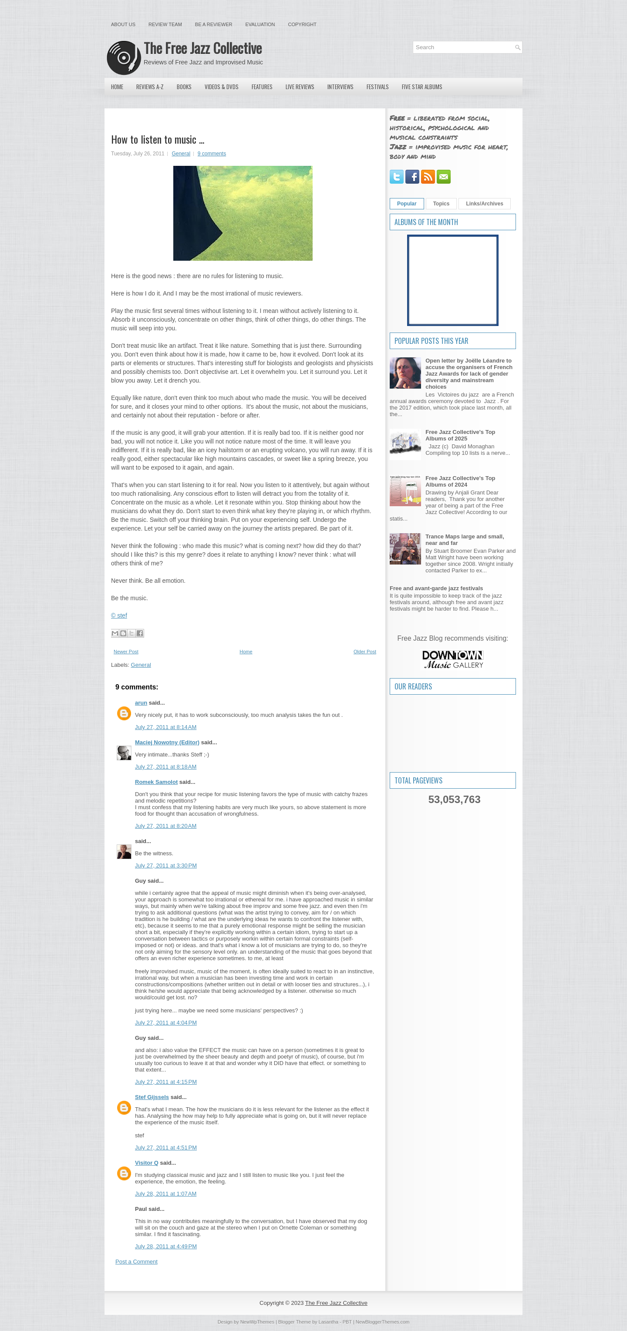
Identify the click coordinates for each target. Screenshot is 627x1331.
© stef (119, 615)
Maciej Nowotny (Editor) (167, 742)
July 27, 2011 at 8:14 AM (165, 727)
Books (184, 86)
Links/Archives (484, 204)
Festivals (378, 86)
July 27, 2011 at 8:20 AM (165, 826)
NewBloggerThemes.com (383, 1321)
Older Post (365, 651)
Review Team (165, 24)
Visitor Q (146, 1163)
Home (117, 86)
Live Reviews (300, 86)
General (181, 154)
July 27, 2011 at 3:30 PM (166, 865)
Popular (407, 204)
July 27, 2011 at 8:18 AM (165, 766)
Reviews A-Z (150, 86)
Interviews (340, 86)
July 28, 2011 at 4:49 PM (166, 1246)
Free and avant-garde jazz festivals (436, 588)
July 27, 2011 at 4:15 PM (166, 1082)
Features (262, 86)
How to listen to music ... (157, 138)
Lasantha (328, 1321)
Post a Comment (136, 1261)
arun (141, 702)
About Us (123, 24)
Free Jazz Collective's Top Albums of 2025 (460, 435)
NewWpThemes (257, 1321)
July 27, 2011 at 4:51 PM (166, 1147)
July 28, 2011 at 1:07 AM (165, 1193)
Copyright (302, 24)
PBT (347, 1321)
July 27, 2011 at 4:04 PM (166, 1022)
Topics (441, 204)
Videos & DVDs (222, 86)
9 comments (212, 154)
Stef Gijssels (152, 1097)
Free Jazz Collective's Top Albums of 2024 (460, 481)
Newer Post (126, 651)
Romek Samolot (156, 782)
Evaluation (260, 24)
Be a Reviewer (214, 24)
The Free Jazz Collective (203, 47)
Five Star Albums (422, 86)
